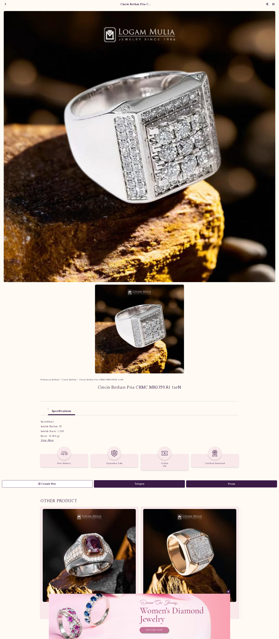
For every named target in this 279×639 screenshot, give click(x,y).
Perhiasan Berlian (50, 379)
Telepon (139, 483)
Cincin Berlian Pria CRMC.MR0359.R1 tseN (101, 379)
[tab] (44, 409)
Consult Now (47, 483)
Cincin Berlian (69, 379)
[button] (47, 440)
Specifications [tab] (61, 410)
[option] (139, 146)
